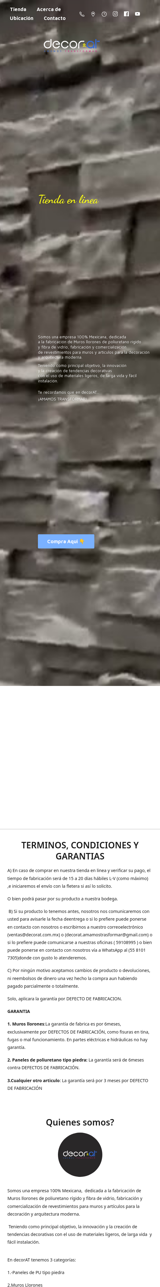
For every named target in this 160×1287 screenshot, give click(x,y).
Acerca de (49, 9)
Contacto (55, 18)
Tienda (18, 9)
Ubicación (21, 18)
